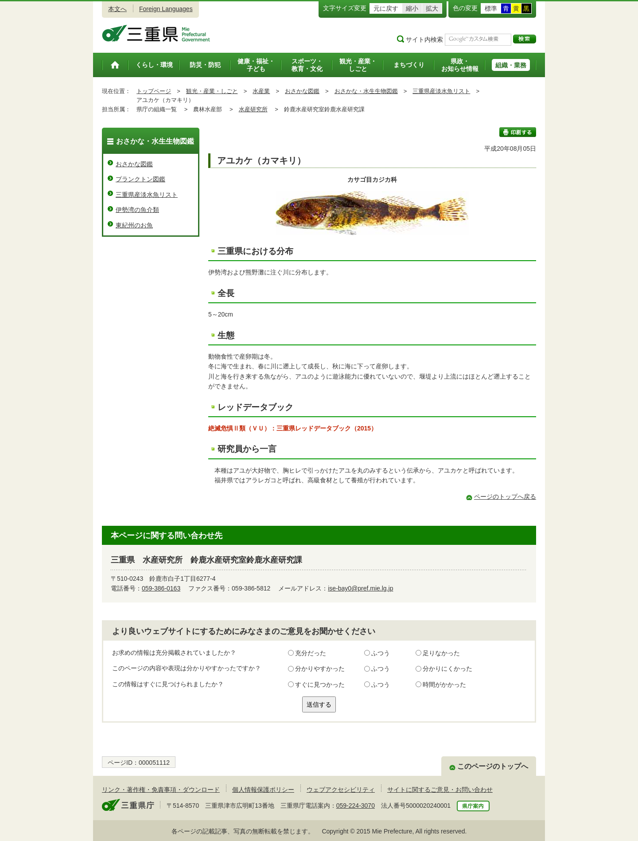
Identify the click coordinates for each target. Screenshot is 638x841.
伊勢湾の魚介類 (137, 209)
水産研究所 (253, 109)
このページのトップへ (492, 766)
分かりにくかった (447, 668)
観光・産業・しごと (212, 91)
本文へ (117, 8)
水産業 (261, 91)
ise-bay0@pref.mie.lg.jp (360, 588)
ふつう (380, 653)
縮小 (412, 8)
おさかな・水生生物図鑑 (366, 91)
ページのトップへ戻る (505, 496)
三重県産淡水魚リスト (441, 91)
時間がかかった (444, 684)
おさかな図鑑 (302, 91)
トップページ (153, 91)
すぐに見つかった (320, 684)
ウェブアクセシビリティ (341, 789)
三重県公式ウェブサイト (156, 33)
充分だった (310, 653)
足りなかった (441, 653)
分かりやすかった (320, 668)
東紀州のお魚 (134, 225)
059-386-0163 (161, 588)
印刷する (517, 132)
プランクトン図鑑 (140, 179)
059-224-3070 (355, 805)
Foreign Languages (166, 8)
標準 (491, 8)
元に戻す (385, 8)
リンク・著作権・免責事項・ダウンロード (161, 789)
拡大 (432, 8)
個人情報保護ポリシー (263, 789)
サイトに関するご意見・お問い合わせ (440, 789)
